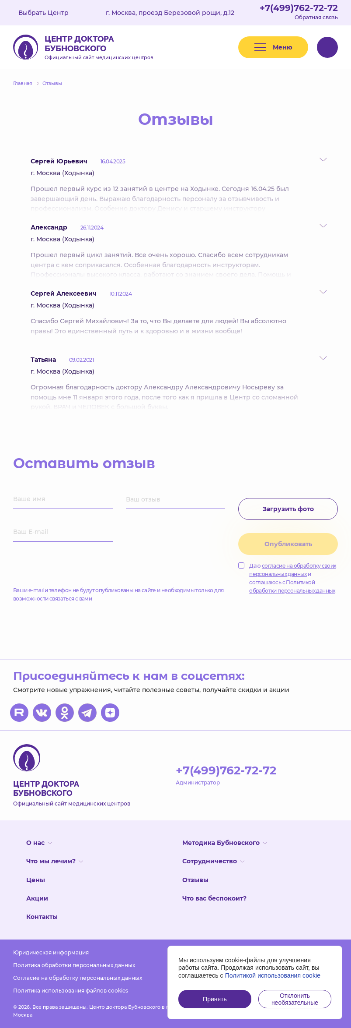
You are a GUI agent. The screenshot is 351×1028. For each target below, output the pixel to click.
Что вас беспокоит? (214, 898)
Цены (35, 880)
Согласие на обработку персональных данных (77, 978)
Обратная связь (316, 17)
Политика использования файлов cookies (70, 990)
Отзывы (195, 880)
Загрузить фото (288, 509)
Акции (37, 898)
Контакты (42, 917)
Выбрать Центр (49, 13)
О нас (39, 843)
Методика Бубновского (224, 843)
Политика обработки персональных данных (74, 965)
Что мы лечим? (54, 861)
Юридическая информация (51, 952)
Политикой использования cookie (273, 975)
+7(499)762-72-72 (299, 8)
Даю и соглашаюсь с (287, 578)
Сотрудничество (213, 861)
